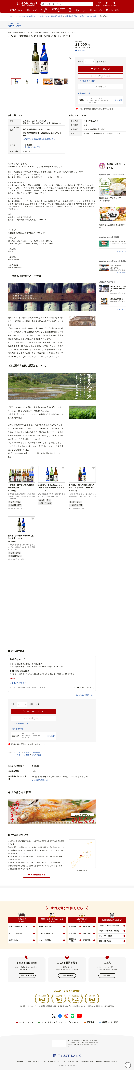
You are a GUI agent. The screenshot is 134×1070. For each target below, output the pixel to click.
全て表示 (118, 100)
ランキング (44, 10)
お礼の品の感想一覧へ (85, 695)
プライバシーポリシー (70, 1061)
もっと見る (121, 251)
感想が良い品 (13, 940)
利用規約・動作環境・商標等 (106, 1061)
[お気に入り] (128, 1065)
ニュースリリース (32, 1061)
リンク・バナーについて (50, 1061)
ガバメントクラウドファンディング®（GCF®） (60, 1022)
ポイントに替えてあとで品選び (109, 931)
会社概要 (20, 1061)
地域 (32, 10)
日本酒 (27, 752)
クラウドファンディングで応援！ (110, 926)
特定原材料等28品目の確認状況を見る (40, 139)
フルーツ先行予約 (45, 940)
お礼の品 (17, 10)
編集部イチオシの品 (45, 926)
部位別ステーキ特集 (73, 940)
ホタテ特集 (86, 933)
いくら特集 (86, 926)
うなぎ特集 (72, 926)
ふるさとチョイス (26, 1022)
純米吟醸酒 (37, 755)
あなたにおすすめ (58, 10)
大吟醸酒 (36, 752)
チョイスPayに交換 (105, 936)
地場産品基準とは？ (42, 780)
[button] (32, 468)
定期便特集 (86, 940)
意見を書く (107, 975)
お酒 (19, 752)
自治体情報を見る (36, 875)
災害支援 (90, 1022)
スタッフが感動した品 (46, 933)
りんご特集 (72, 933)
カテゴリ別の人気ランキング (18, 926)
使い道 (81, 10)
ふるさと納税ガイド (27, 975)
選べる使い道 (84, 93)
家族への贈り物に (105, 941)
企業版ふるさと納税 (109, 1022)
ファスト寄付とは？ (87, 81)
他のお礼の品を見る (32, 147)
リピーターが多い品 (15, 933)
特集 (70, 10)
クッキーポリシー (87, 1061)
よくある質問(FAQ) (67, 975)
